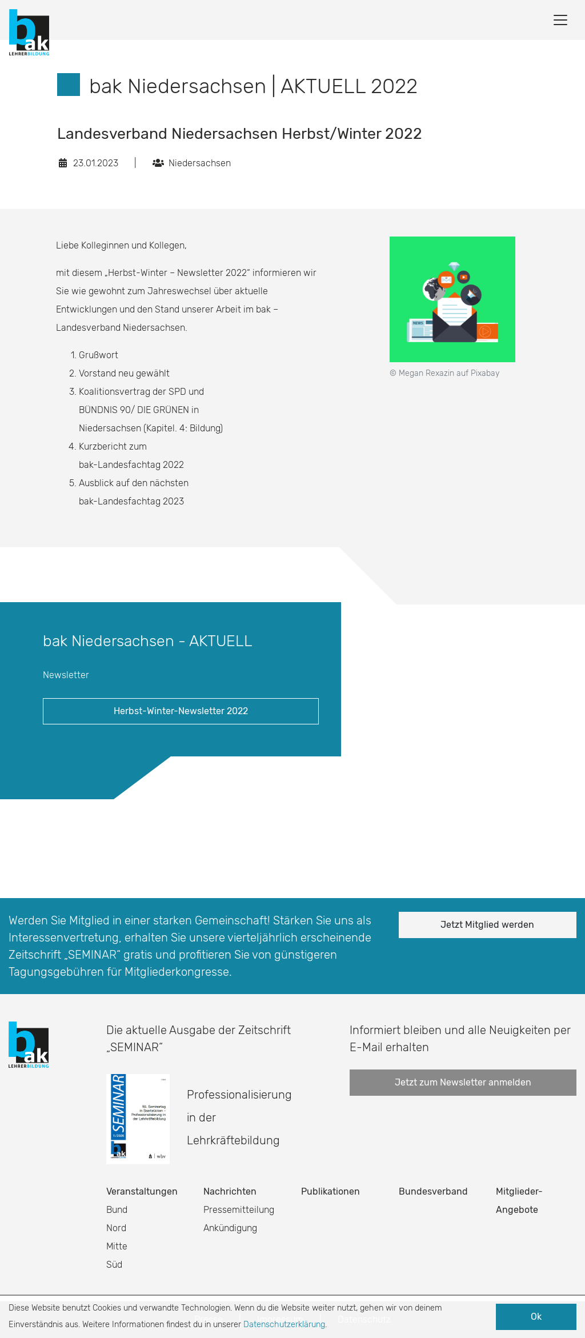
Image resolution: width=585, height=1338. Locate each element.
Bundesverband (433, 1191)
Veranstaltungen (142, 1191)
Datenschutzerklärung (284, 1324)
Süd (114, 1264)
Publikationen (330, 1191)
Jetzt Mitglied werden (487, 924)
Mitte (116, 1246)
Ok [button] (536, 1316)
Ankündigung (230, 1228)
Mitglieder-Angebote (519, 1200)
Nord (116, 1228)
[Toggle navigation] (560, 20)
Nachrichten (230, 1191)
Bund (116, 1209)
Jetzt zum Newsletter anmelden (463, 1082)
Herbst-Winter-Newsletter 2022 (181, 711)
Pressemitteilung (238, 1209)
